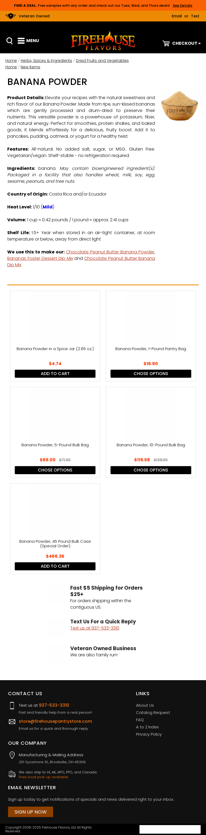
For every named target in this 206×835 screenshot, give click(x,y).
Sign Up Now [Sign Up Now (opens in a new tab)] (30, 811)
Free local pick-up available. (44, 777)
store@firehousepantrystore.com (55, 721)
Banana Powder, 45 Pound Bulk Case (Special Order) (55, 544)
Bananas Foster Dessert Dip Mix (40, 258)
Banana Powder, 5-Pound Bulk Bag (55, 445)
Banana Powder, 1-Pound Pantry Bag (150, 348)
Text (195, 16)
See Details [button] (182, 5)
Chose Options (151, 373)
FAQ (140, 719)
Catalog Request (153, 712)
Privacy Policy (149, 734)
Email (177, 16)
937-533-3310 (54, 705)
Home (11, 60)
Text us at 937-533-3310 (94, 628)
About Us (145, 705)
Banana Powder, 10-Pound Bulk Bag (151, 445)
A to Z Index (147, 727)
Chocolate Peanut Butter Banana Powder (110, 252)
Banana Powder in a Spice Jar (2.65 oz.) (55, 348)
